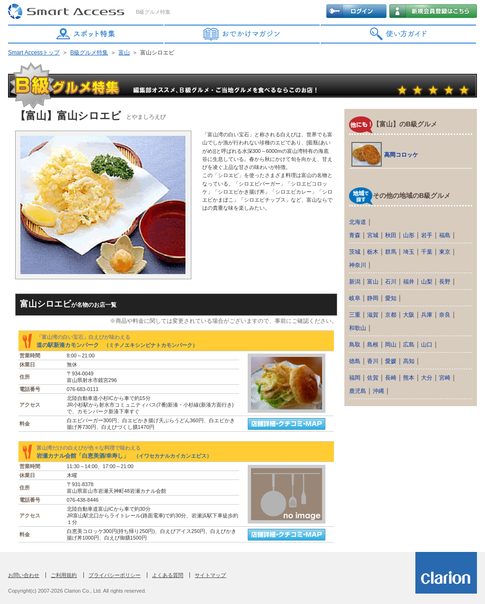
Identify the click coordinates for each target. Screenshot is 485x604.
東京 (444, 252)
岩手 (426, 235)
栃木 (372, 252)
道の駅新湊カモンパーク (117, 345)
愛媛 (390, 361)
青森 (354, 235)
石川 (390, 281)
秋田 (390, 235)
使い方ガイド (399, 34)
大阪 (408, 314)
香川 (372, 361)
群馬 (390, 252)
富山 (124, 52)
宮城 (372, 235)
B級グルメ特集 (89, 52)
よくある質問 (167, 575)
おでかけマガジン (242, 34)
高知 (408, 361)
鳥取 (354, 344)
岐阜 (354, 298)
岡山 (390, 344)
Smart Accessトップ (34, 52)
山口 (426, 344)
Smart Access (67, 12)
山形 (408, 235)
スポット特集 (86, 34)
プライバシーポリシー (115, 575)
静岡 (372, 298)
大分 (426, 377)
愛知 (390, 298)
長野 (444, 281)
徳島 (354, 361)
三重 (354, 314)
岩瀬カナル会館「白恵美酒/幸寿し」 (124, 456)
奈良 (444, 314)
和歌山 (357, 328)
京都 (390, 314)
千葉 (426, 252)
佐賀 (372, 377)
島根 (372, 344)
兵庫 (426, 314)
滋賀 (372, 314)
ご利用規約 (64, 575)
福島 (444, 235)
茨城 (354, 252)
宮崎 (444, 377)
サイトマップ (210, 575)
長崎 (390, 377)
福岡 (354, 377)
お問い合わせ (23, 575)
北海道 (357, 222)
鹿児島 (357, 391)
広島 (408, 344)
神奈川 (357, 265)
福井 (408, 281)
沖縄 (378, 391)
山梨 (426, 281)
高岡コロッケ (401, 154)
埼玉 (408, 252)
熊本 (408, 377)
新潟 (354, 281)
